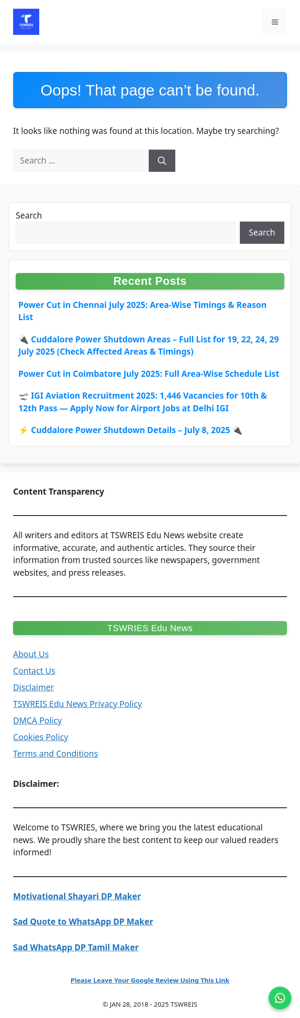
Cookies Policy (40, 737)
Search (29, 215)
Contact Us (34, 670)
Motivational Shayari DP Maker (77, 896)
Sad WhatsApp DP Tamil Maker (76, 947)
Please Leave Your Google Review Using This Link (150, 980)
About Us (31, 654)
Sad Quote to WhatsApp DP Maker (83, 921)
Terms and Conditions (55, 753)
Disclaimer (33, 687)
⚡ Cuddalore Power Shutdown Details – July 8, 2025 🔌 (130, 430)
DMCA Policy (37, 720)
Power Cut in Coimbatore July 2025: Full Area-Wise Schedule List (148, 373)
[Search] (162, 161)
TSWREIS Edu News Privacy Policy (77, 704)
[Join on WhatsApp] (280, 998)
